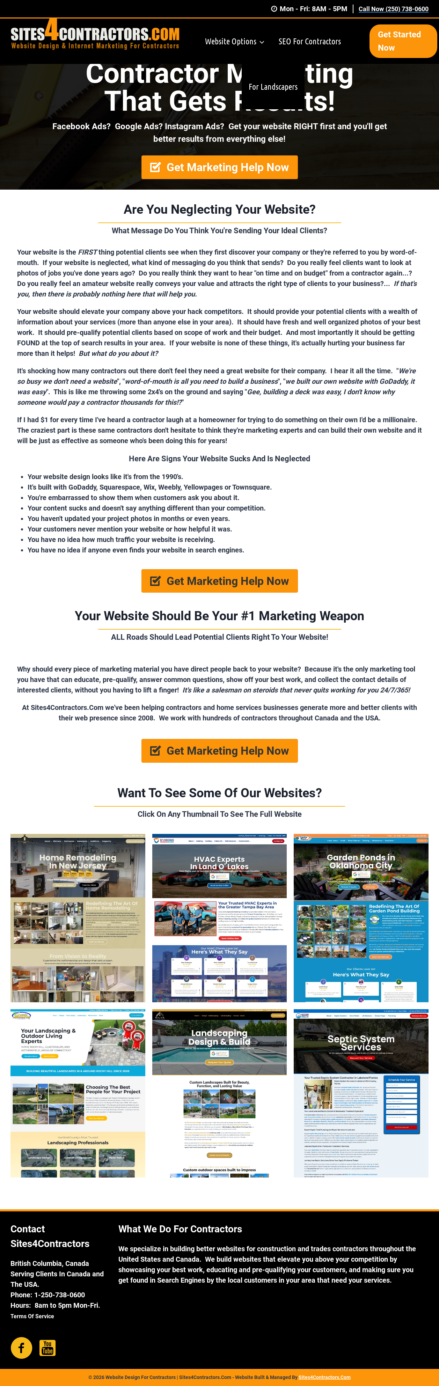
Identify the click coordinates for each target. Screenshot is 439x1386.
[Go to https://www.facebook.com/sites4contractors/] (21, 1348)
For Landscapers (273, 86)
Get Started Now (399, 41)
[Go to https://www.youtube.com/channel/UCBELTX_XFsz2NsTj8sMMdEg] (47, 1347)
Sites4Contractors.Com (325, 1377)
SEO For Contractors (310, 41)
